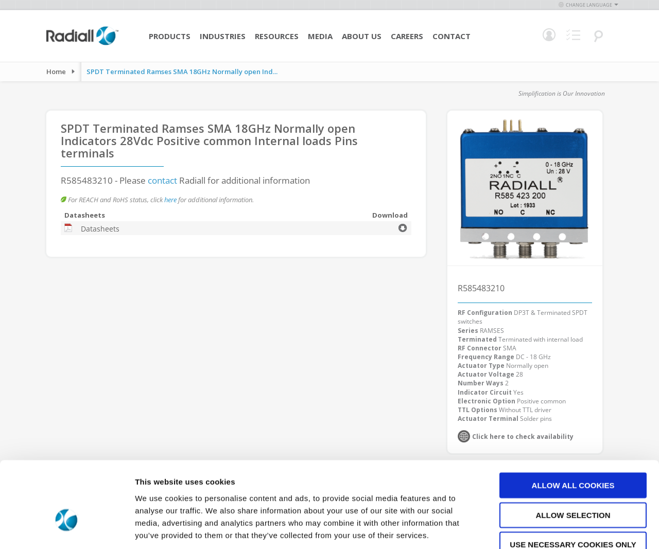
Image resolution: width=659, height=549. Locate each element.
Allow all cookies (573, 424)
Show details (540, 528)
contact (162, 180)
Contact (451, 36)
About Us (361, 36)
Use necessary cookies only (573, 483)
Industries (223, 36)
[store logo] (82, 44)
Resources (277, 36)
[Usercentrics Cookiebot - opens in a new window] (67, 529)
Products (169, 36)
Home (56, 71)
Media (320, 36)
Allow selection (573, 454)
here (170, 199)
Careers (407, 36)
